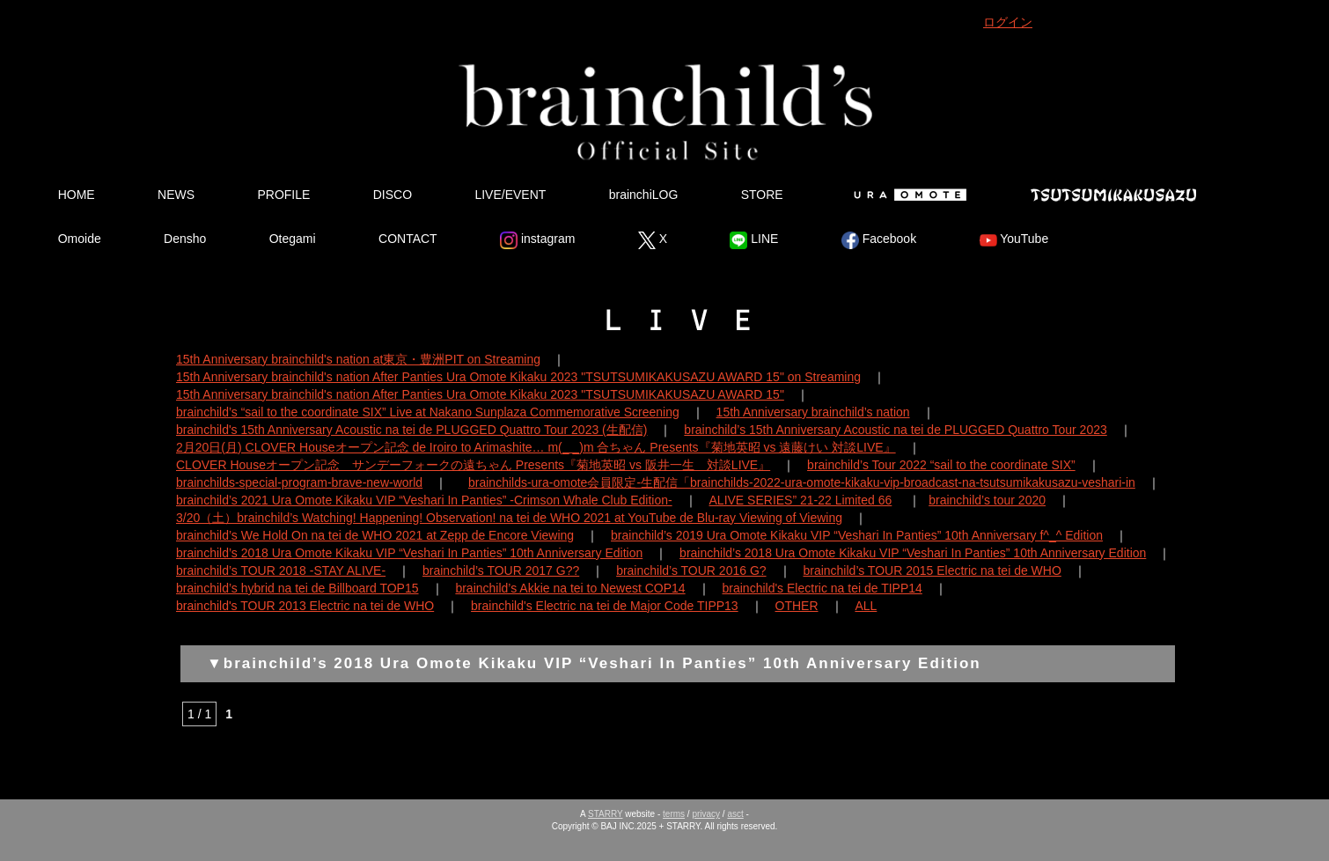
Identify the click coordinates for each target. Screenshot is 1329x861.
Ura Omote (906, 195)
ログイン (1007, 22)
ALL (866, 606)
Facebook (878, 240)
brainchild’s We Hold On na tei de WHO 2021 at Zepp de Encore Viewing (375, 535)
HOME (76, 195)
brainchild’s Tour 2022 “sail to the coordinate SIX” (941, 465)
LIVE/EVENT (510, 195)
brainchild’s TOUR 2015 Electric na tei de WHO (932, 570)
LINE (754, 240)
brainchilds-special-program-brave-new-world (299, 482)
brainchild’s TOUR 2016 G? (691, 570)
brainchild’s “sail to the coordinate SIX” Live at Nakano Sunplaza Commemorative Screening (427, 412)
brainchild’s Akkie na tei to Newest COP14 (570, 588)
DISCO (392, 195)
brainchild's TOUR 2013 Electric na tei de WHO (305, 606)
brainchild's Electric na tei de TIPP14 (822, 588)
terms (674, 814)
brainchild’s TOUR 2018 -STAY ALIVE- (280, 570)
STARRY (605, 814)
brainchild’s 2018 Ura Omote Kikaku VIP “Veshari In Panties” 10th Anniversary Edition (409, 553)
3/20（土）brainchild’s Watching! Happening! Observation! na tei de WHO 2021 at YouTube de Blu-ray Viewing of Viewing (509, 518)
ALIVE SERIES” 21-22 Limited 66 (800, 500)
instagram (537, 240)
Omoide (79, 239)
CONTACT (407, 239)
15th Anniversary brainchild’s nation (813, 412)
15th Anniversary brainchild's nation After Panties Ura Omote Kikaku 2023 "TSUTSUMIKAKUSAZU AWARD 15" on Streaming (518, 377)
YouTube (1014, 240)
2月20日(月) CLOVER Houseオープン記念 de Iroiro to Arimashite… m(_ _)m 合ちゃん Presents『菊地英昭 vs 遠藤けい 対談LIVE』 (536, 447)
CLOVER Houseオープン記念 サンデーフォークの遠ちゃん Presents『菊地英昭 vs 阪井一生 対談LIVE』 (473, 465)
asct (735, 814)
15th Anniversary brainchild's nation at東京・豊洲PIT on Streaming (358, 359)
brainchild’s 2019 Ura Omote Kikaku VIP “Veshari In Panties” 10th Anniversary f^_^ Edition (857, 535)
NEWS (176, 195)
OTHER (797, 606)
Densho (185, 239)
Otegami (292, 239)
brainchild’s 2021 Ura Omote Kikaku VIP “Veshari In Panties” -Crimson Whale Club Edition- (424, 500)
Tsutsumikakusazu (1113, 195)
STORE (762, 195)
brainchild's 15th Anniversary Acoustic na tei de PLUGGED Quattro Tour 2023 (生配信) (411, 430)
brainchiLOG (644, 195)
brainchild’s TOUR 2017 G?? (500, 570)
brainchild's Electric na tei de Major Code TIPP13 (604, 606)
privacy (706, 814)
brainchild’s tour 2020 (987, 500)
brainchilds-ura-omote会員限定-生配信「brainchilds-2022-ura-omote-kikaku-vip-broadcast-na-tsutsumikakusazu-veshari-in (801, 482)
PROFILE (283, 195)
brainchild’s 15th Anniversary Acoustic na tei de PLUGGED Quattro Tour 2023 (895, 430)
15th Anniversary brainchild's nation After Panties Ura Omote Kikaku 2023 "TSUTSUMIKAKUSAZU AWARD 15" (480, 394)
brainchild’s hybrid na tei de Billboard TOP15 (297, 588)
